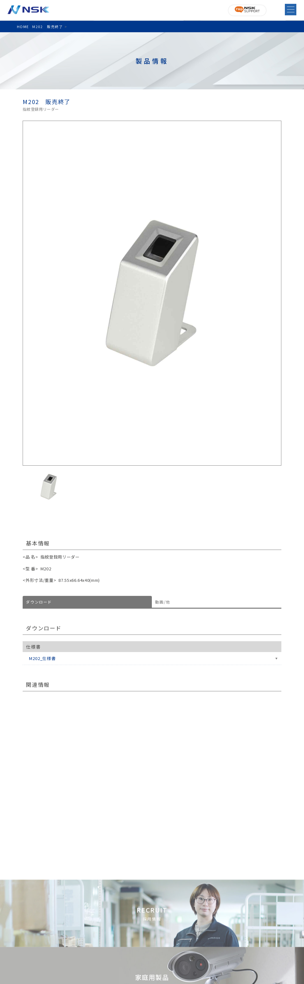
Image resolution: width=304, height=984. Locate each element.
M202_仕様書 (42, 658)
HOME (23, 26)
